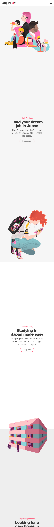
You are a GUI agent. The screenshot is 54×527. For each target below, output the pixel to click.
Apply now (27, 350)
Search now (27, 141)
